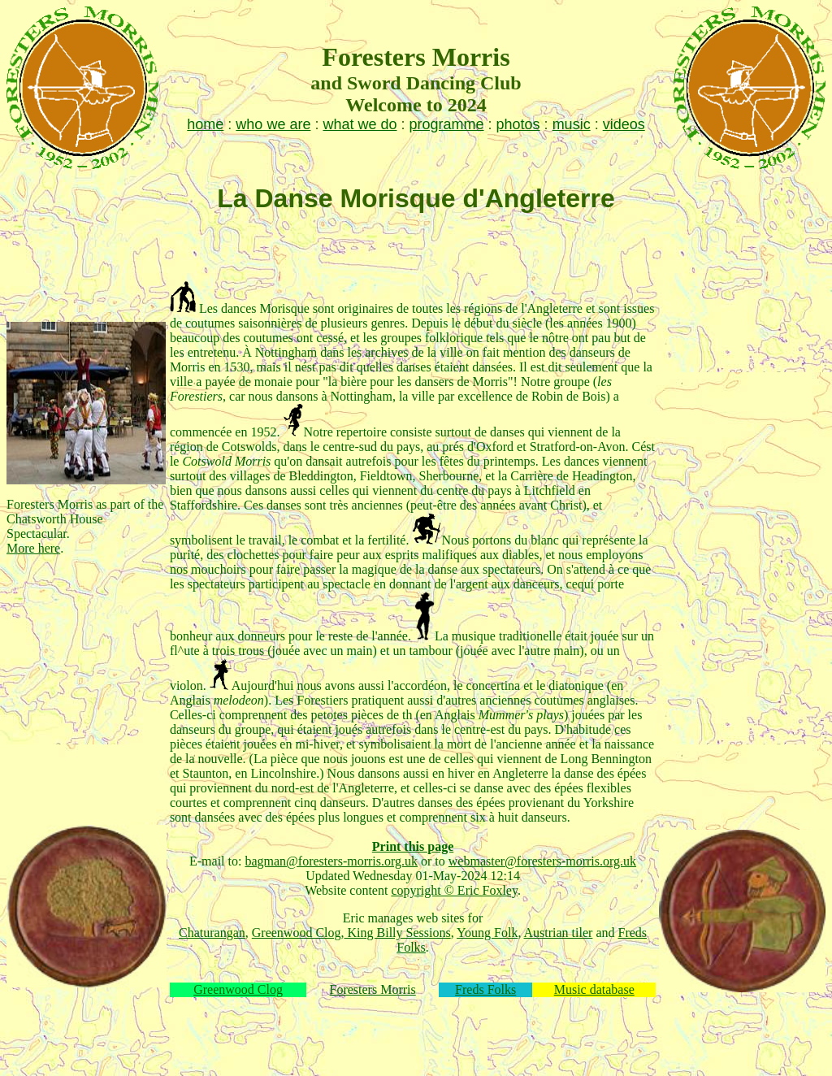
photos (518, 124)
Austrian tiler (558, 932)
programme (447, 124)
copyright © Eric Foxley (454, 890)
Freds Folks (485, 989)
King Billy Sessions (397, 932)
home (205, 124)
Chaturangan (212, 932)
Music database (594, 989)
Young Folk (487, 932)
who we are (273, 124)
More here (33, 548)
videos (624, 124)
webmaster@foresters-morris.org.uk (542, 861)
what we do (359, 124)
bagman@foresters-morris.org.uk (331, 861)
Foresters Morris (373, 989)
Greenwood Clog (296, 932)
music (571, 124)
